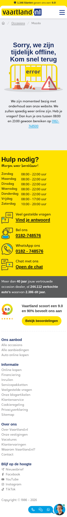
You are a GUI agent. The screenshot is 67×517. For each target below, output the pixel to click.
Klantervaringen (13, 444)
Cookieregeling (12, 405)
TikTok (8, 489)
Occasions (18, 23)
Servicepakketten (14, 385)
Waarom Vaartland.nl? (18, 449)
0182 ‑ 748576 (29, 251)
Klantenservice (12, 400)
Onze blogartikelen (15, 395)
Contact (7, 454)
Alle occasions (11, 345)
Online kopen (11, 370)
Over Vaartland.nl (14, 430)
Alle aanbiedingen (15, 350)
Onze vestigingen (14, 435)
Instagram (11, 484)
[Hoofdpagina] (3, 23)
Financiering (10, 375)
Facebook (10, 474)
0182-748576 (28, 235)
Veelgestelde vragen (16, 390)
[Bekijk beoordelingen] (41, 320)
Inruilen (7, 380)
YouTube (10, 479)
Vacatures (9, 439)
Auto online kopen (15, 355)
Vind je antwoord (33, 219)
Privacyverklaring (14, 410)
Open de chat (29, 266)
